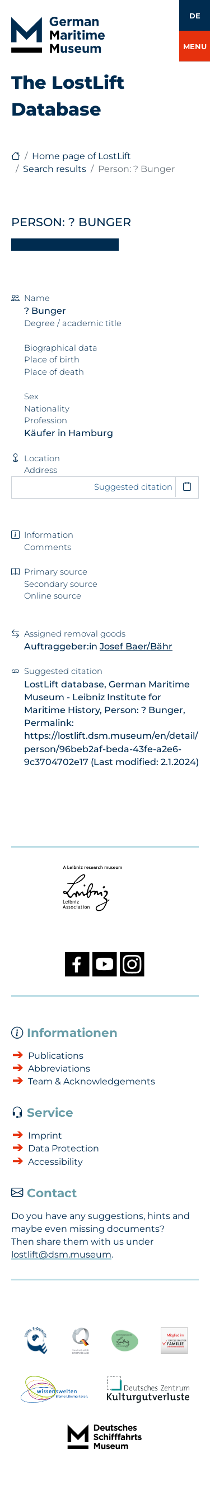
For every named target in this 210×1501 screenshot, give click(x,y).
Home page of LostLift (81, 156)
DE (194, 15)
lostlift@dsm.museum (61, 1254)
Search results (54, 169)
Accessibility (55, 1161)
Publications (55, 1055)
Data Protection (63, 1148)
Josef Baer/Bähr (136, 646)
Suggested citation (133, 487)
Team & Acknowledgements (91, 1081)
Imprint (45, 1135)
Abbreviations (59, 1068)
